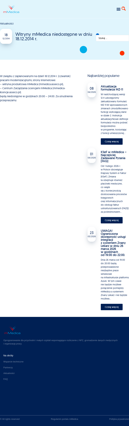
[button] (118, 9)
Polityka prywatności (119, 419)
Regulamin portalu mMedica (64, 419)
